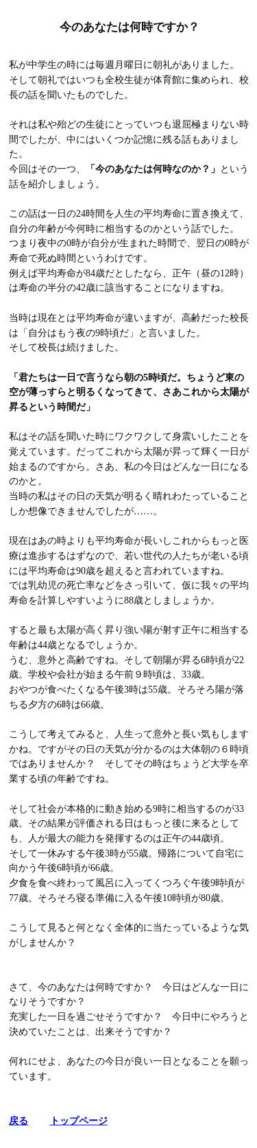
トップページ (79, 1121)
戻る (18, 1121)
